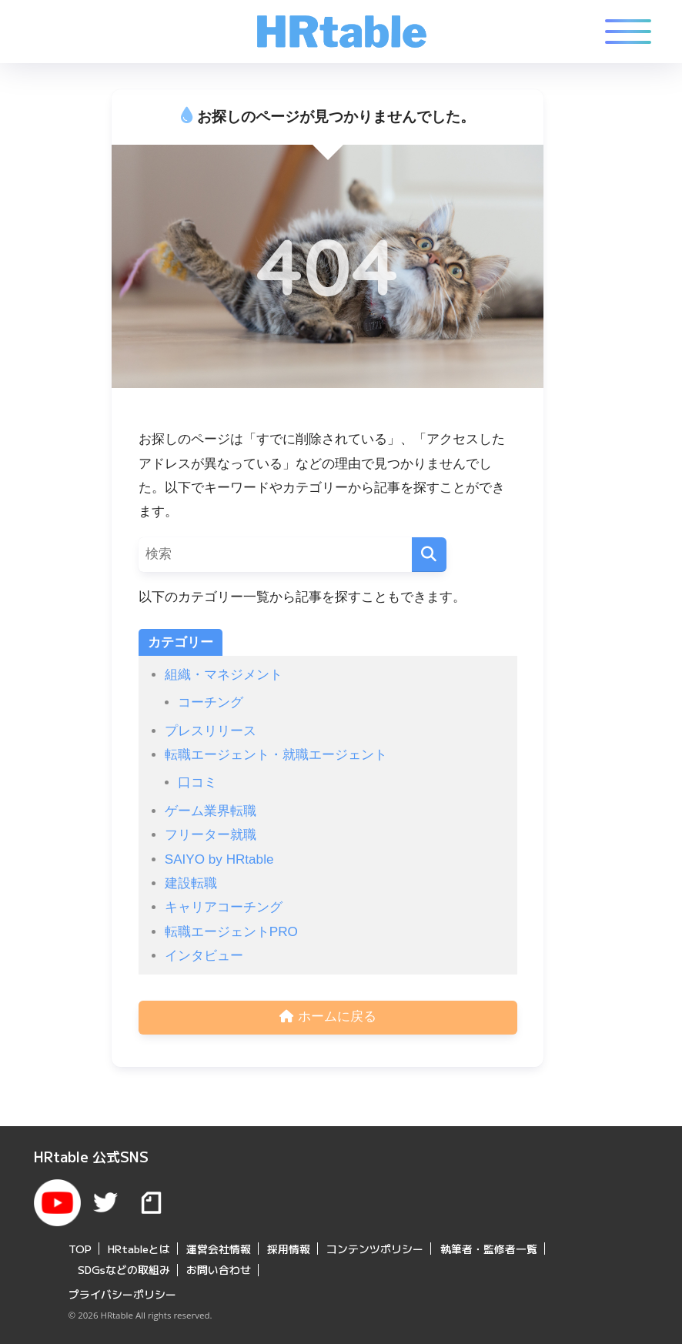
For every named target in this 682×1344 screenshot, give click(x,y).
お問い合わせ (218, 1266)
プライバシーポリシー (122, 1291)
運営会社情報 (218, 1244)
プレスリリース (210, 731)
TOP (80, 1244)
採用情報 (288, 1244)
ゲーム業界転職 (210, 811)
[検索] (429, 554)
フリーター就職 (210, 834)
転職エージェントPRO (231, 931)
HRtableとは (139, 1244)
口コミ (197, 782)
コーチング (210, 702)
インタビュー (204, 955)
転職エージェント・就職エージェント (276, 754)
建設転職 (191, 883)
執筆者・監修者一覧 (488, 1244)
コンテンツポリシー (374, 1244)
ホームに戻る (327, 1018)
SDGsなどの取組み (124, 1266)
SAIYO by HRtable (219, 859)
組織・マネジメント (223, 674)
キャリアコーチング (223, 907)
